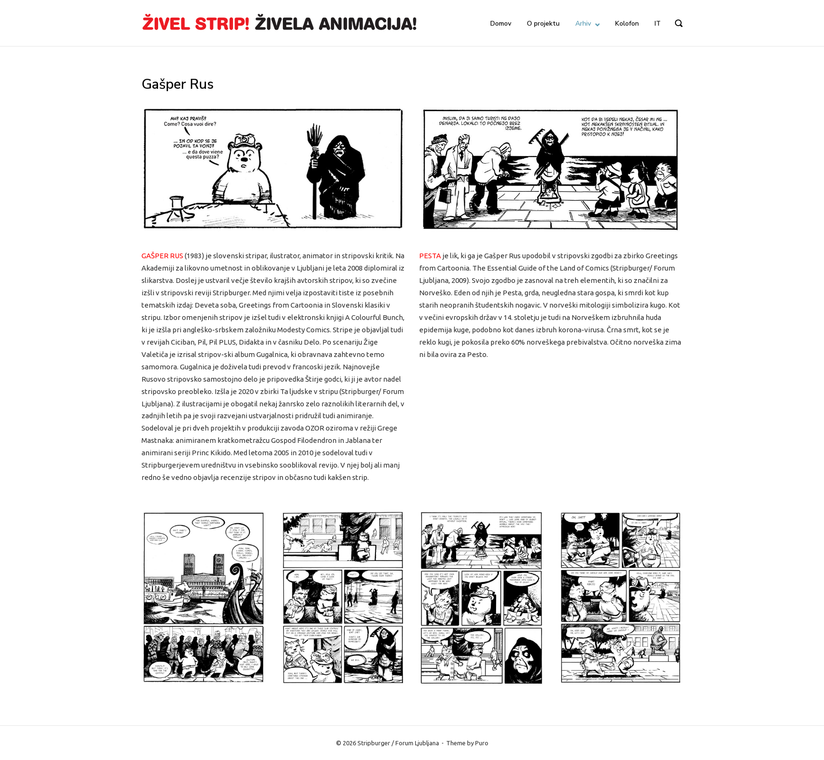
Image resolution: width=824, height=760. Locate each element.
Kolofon (627, 23)
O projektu (543, 23)
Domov (500, 23)
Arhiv (583, 23)
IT (658, 23)
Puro (481, 743)
